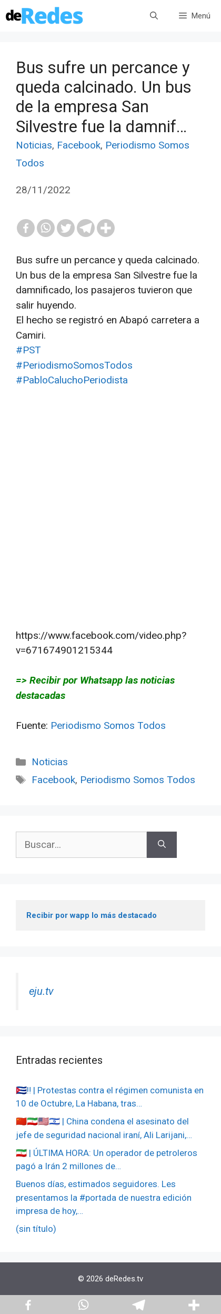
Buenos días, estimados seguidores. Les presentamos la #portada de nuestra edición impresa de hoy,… (104, 1197)
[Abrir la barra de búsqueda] (153, 16)
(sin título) (36, 1228)
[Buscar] (162, 845)
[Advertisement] (110, 523)
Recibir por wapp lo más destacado (91, 915)
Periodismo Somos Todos (108, 725)
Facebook (79, 145)
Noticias (34, 145)
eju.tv (41, 991)
